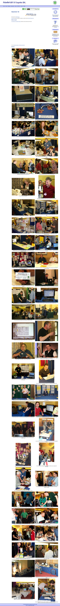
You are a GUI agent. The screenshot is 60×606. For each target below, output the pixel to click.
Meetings (9, 6)
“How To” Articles (56, 27)
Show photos (13, 18)
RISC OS (18, 6)
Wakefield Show (54, 34)
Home (4, 6)
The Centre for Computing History (16, 21)
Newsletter (12, 6)
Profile (24, 6)
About (6, 6)
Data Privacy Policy (31, 605)
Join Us (16, 6)
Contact (21, 6)
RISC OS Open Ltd (31, 18)
